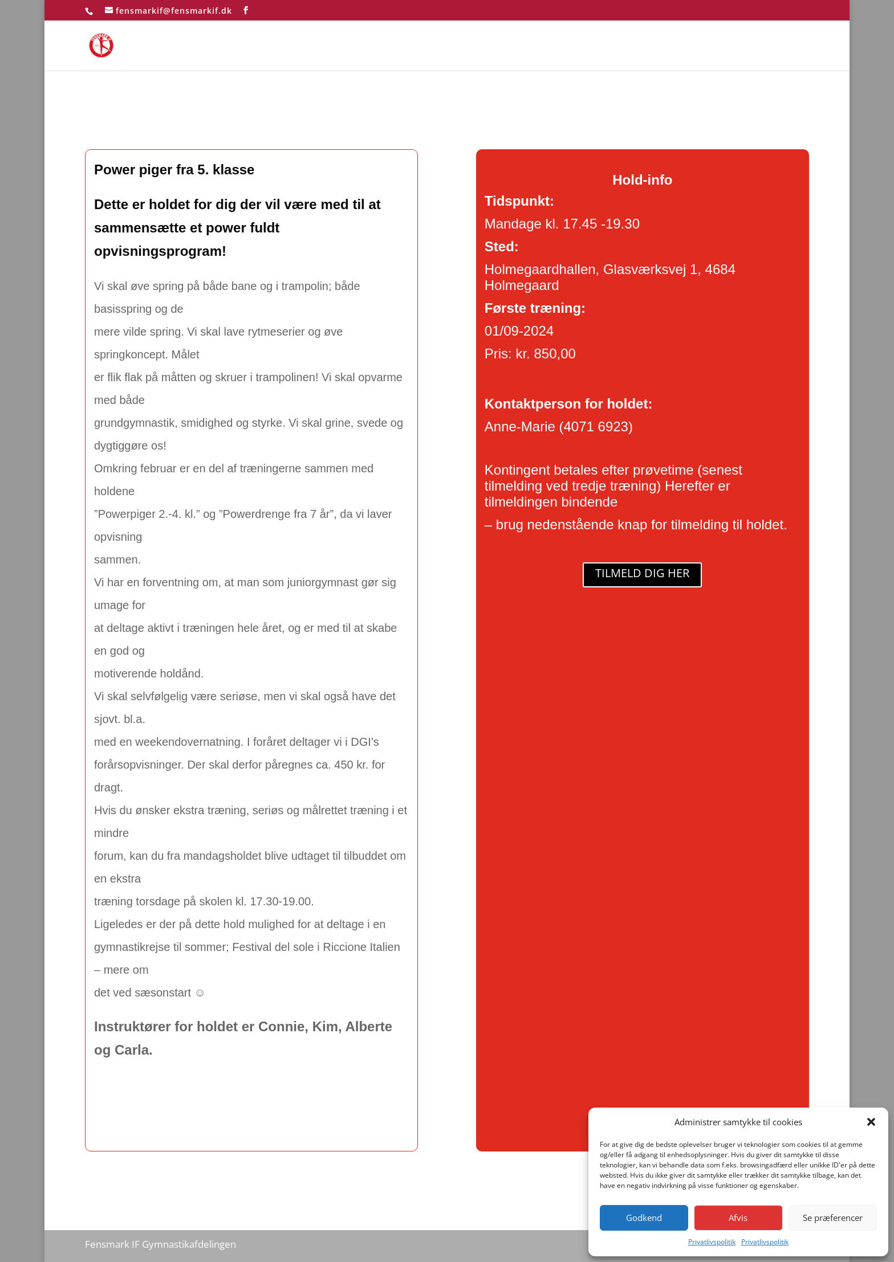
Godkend (644, 1217)
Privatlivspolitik (711, 1242)
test (801, 46)
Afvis (738, 1217)
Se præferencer (833, 1217)
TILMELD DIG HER (642, 573)
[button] (871, 1122)
